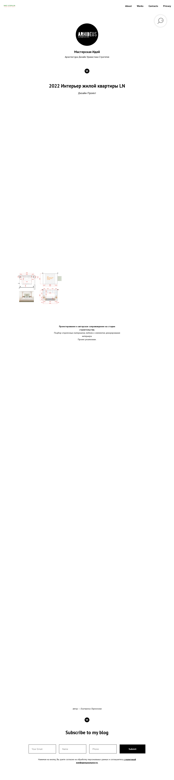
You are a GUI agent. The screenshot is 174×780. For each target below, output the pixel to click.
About (128, 5)
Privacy (167, 5)
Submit (132, 748)
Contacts (153, 5)
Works (140, 5)
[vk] (87, 71)
